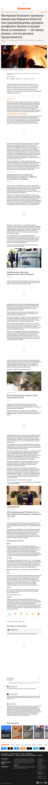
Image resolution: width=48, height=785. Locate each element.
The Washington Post (10, 509)
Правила (39, 678)
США (15, 269)
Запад (23, 621)
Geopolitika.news (9, 392)
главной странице (35, 683)
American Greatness (10, 269)
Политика (8, 621)
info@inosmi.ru (4, 764)
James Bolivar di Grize (13, 693)
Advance (3, 12)
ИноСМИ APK (40, 755)
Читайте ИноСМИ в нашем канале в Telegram (17, 113)
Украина (12, 621)
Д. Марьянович (14, 12)
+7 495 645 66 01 (4, 767)
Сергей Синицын (12, 703)
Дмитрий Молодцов (13, 686)
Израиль (20, 621)
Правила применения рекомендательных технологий (26, 755)
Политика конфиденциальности (7, 755)
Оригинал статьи (43, 12)
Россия (16, 621)
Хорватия (8, 12)
